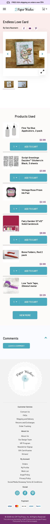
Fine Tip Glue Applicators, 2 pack (32, 129)
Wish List (25, 471)
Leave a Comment (16, 346)
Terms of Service (26, 521)
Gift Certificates (25, 450)
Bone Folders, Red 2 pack (32, 253)
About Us (25, 436)
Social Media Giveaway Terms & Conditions (25, 482)
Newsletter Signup (25, 447)
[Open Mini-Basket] (44, 9)
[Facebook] (25, 493)
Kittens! (25, 454)
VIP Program (25, 443)
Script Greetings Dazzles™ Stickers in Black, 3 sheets (32, 160)
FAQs (25, 415)
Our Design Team (25, 439)
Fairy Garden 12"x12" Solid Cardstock (32, 222)
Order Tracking (25, 426)
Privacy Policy (25, 478)
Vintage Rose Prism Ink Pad (32, 191)
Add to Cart (31, 146)
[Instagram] (17, 493)
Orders (25, 464)
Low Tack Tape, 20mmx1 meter (30, 284)
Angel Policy (25, 475)
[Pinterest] (32, 493)
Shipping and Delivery (25, 419)
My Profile (25, 467)
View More (25, 315)
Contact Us (25, 412)
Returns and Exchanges (25, 422)
